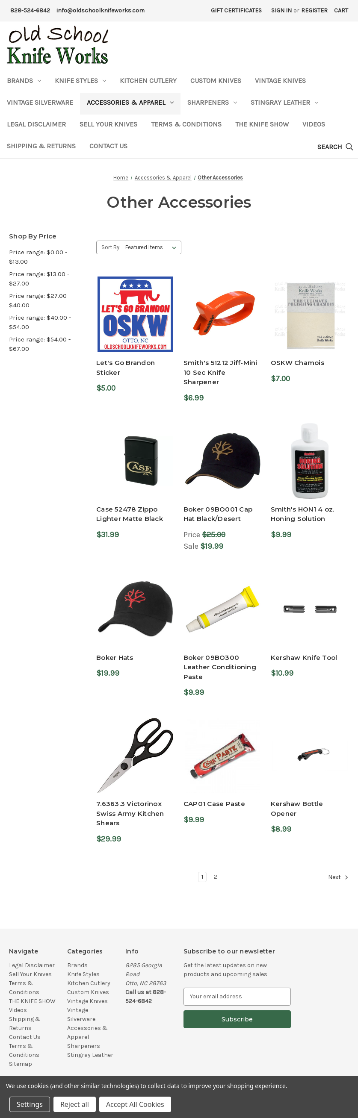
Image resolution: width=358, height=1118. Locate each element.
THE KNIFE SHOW (262, 124)
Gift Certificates (236, 10)
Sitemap (20, 1064)
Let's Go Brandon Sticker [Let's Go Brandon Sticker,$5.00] (125, 368)
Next (338, 877)
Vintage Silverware (40, 102)
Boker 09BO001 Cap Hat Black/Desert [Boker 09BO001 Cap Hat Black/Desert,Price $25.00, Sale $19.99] (217, 514)
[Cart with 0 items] (341, 10)
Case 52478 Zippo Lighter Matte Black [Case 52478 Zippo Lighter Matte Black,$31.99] (129, 514)
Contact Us (108, 146)
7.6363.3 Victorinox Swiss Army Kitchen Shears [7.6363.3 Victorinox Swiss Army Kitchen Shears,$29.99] (130, 813)
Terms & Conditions (186, 124)
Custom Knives (215, 80)
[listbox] (152, 247)
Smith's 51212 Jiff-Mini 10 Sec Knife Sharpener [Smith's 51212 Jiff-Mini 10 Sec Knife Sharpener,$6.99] (220, 372)
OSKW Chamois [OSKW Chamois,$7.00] (297, 363)
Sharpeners (212, 102)
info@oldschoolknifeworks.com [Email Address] (100, 10)
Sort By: (111, 247)
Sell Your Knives (108, 124)
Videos (313, 124)
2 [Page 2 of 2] (215, 876)
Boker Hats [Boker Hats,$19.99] (114, 657)
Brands (24, 80)
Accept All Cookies (135, 1104)
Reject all (74, 1104)
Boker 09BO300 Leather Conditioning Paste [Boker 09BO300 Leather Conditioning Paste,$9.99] (219, 667)
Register (314, 10)
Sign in (281, 10)
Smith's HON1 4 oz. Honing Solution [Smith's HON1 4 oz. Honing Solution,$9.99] (302, 514)
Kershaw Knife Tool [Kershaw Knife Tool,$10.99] (304, 657)
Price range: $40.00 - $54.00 (40, 322)
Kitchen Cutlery (148, 80)
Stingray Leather (284, 102)
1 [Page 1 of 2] (202, 876)
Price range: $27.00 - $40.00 (40, 300)
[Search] (335, 147)
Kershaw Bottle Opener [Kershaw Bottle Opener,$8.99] (297, 809)
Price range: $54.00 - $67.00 (40, 344)
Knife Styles (80, 80)
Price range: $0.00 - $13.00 (38, 257)
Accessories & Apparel (130, 102)
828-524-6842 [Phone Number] (30, 10)
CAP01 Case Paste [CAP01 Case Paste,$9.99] (214, 804)
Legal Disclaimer (36, 124)
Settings (30, 1104)
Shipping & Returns (41, 146)
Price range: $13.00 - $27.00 (39, 279)
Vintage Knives (280, 80)
